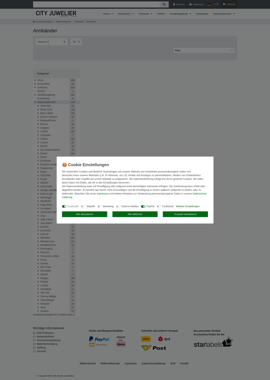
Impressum (103, 193)
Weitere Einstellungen (188, 206)
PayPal (150, 206)
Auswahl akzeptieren (185, 214)
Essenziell (72, 206)
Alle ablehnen (135, 214)
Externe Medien (130, 206)
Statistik (90, 206)
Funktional (167, 206)
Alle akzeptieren (84, 214)
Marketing (108, 206)
